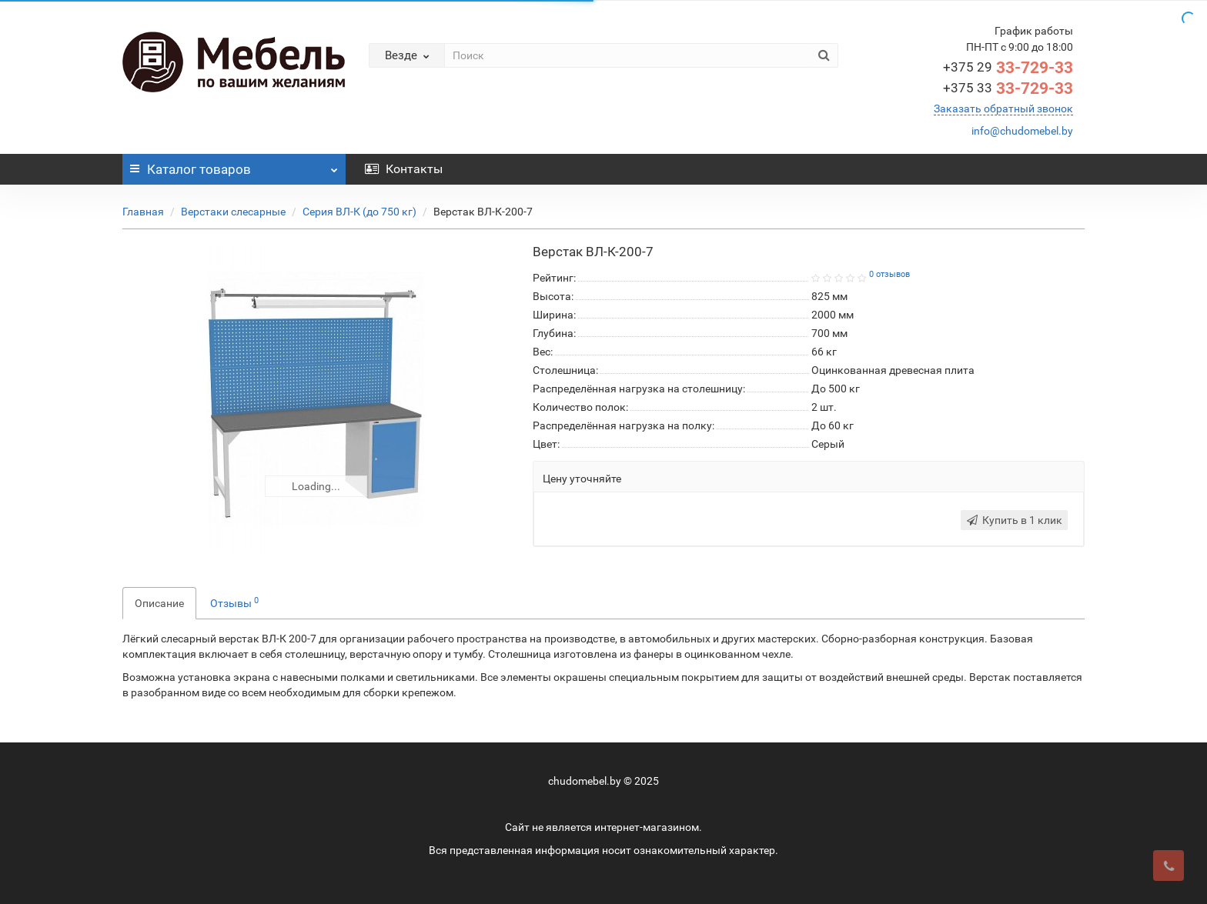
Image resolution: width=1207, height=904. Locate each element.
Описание (159, 603)
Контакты (404, 169)
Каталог (234, 165)
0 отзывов (889, 274)
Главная (143, 211)
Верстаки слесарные (233, 211)
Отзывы (234, 602)
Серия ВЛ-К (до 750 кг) (359, 211)
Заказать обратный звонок (1003, 108)
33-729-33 (1008, 67)
